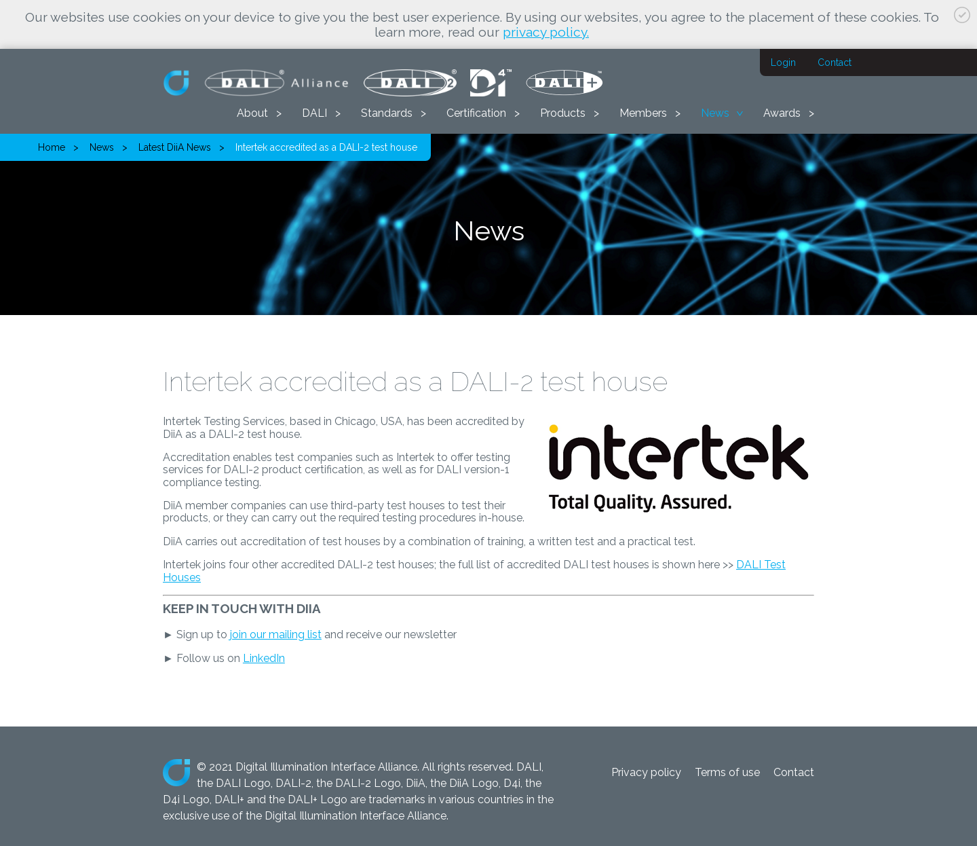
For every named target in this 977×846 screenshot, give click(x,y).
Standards (387, 113)
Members (643, 113)
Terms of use (727, 772)
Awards (782, 113)
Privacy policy (646, 772)
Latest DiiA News (174, 147)
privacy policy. (546, 31)
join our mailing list (276, 634)
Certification (476, 113)
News (715, 113)
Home (51, 147)
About (252, 113)
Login (783, 62)
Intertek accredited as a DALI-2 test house (326, 147)
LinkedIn (264, 658)
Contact (834, 62)
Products (563, 113)
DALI (314, 113)
